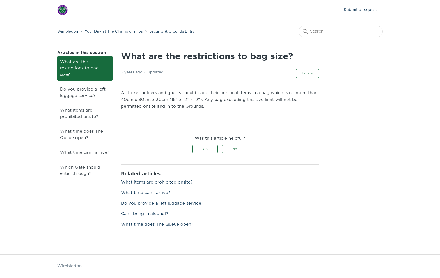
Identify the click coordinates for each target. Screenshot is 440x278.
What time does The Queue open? (81, 134)
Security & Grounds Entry (172, 31)
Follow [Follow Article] (307, 73)
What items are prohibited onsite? (79, 113)
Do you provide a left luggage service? (83, 92)
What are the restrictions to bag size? (79, 68)
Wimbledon (68, 31)
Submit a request (360, 10)
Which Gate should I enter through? (81, 170)
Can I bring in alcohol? (144, 214)
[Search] (341, 31)
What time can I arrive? (84, 152)
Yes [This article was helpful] (205, 149)
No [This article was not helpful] (234, 149)
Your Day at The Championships (114, 31)
